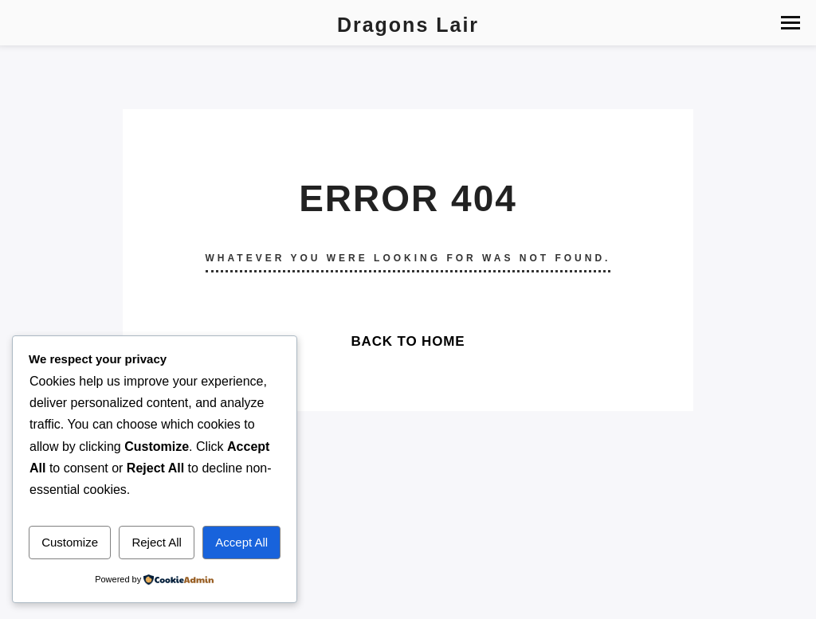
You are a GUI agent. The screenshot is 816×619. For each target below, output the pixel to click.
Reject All (156, 542)
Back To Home (408, 341)
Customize (69, 542)
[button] (790, 22)
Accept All (241, 542)
